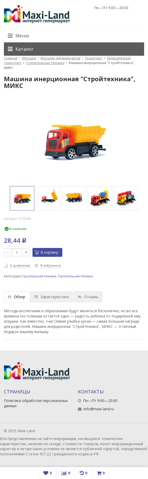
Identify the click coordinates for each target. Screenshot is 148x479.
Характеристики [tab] (51, 296)
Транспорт (94, 58)
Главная (10, 58)
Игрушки (29, 58)
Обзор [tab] (16, 296)
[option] (22, 198)
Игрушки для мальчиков (60, 58)
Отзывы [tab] (88, 296)
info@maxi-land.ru (99, 408)
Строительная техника (45, 62)
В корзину (46, 252)
